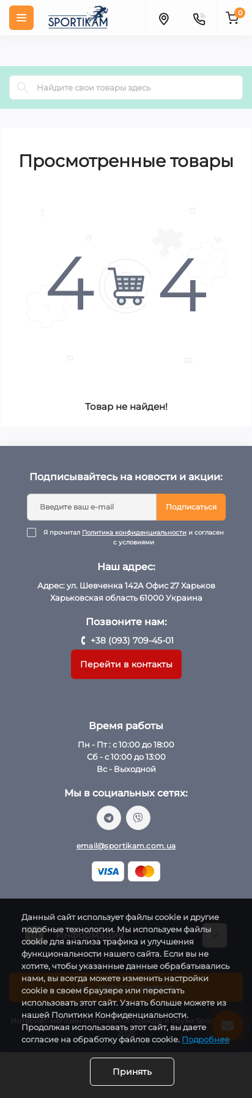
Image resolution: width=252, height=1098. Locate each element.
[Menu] (21, 18)
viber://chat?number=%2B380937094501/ (138, 818)
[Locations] (163, 17)
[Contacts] (199, 17)
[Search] (22, 87)
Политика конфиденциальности (134, 532)
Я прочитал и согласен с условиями (134, 537)
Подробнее (205, 1039)
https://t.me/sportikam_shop (109, 818)
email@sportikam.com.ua (126, 845)
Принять (132, 1071)
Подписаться (191, 506)
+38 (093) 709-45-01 (132, 640)
